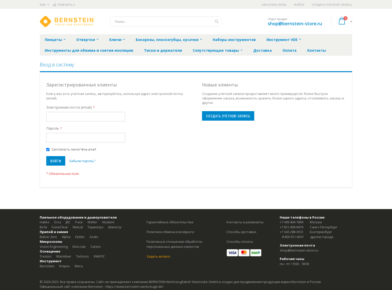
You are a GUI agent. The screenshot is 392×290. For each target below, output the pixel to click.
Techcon (82, 256)
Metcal (78, 227)
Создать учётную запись (332, 4)
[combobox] (166, 21)
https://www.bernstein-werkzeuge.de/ (135, 286)
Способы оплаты (239, 241)
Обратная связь (274, 4)
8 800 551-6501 (293, 237)
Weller (92, 222)
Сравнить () (64, 4)
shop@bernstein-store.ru (295, 23)
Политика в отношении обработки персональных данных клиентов (174, 244)
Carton (95, 246)
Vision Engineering (54, 246)
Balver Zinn (48, 237)
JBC (68, 222)
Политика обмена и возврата (170, 232)
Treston (46, 256)
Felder (80, 237)
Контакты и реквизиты (245, 222)
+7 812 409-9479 (291, 227)
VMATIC (99, 256)
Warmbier (63, 256)
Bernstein (47, 266)
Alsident (108, 222)
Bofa (43, 227)
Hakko (45, 222)
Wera (78, 266)
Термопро (96, 227)
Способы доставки (241, 232)
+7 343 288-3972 (291, 232)
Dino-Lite (79, 246)
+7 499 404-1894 (291, 222)
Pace (79, 222)
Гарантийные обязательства (169, 222)
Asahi (94, 237)
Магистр (115, 227)
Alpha (66, 237)
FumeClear (60, 227)
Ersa (57, 222)
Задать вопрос (158, 256)
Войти (299, 4)
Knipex (64, 266)
